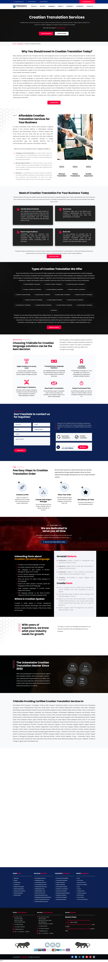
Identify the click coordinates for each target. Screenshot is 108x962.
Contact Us (17, 884)
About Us (16, 878)
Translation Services (40, 878)
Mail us (83, 447)
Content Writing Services (41, 895)
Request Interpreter (19, 888)
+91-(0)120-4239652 (20, 926)
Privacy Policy (80, 897)
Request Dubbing (18, 893)
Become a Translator (82, 884)
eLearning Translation (61, 880)
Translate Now (87, 2)
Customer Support (81, 893)
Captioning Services (40, 891)
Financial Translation (61, 891)
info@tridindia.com (18, 1)
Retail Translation (60, 884)
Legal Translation (60, 882)
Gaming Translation (61, 899)
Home (14, 44)
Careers (79, 888)
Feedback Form (81, 891)
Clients (15, 880)
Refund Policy (80, 895)
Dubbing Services (39, 880)
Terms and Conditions (82, 899)
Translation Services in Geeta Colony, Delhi (78, 929)
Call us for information (69, 446)
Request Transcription (19, 891)
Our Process (80, 880)
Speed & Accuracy (81, 882)
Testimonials (17, 882)
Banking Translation (61, 895)
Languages (20, 44)
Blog (78, 886)
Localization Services (40, 882)
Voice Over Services (40, 893)
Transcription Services (41, 884)
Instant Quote (17, 895)
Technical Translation (61, 897)
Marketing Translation (61, 886)
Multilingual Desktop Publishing (43, 897)
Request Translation (19, 886)
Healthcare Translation (62, 888)
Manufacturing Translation (63, 893)
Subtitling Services (40, 888)
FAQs (78, 878)
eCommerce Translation (62, 878)
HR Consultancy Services (41, 901)
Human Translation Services (42, 899)
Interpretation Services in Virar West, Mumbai (79, 924)
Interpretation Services (41, 886)
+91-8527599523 (43, 1)
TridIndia (24, 957)
